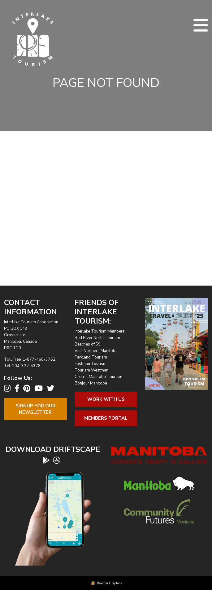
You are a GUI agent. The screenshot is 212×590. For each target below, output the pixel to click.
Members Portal (106, 418)
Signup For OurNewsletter (35, 409)
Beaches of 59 (88, 344)
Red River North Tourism (97, 338)
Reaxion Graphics (109, 583)
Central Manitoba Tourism (98, 377)
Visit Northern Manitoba (96, 351)
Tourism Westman (91, 370)
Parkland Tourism (91, 357)
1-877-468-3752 (39, 359)
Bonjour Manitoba (91, 383)
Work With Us (106, 399)
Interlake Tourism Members (100, 331)
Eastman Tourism (90, 364)
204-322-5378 (26, 366)
